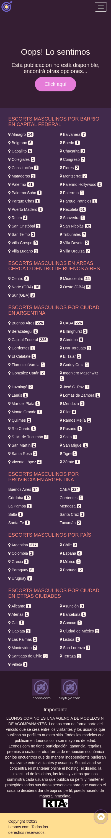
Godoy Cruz (74, 364)
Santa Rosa (22, 453)
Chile (68, 545)
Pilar (68, 412)
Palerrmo (72, 193)
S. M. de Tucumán (28, 437)
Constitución (23, 168)
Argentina (23, 545)
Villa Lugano (23, 251)
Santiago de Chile (28, 656)
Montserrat (73, 176)
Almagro (20, 134)
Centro (18, 278)
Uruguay (20, 578)
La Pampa (20, 506)
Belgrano (20, 143)
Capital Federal (28, 339)
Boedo (70, 143)
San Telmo (21, 234)
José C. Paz (74, 387)
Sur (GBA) (21, 295)
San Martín (22, 445)
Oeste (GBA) (75, 287)
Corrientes (21, 348)
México (70, 561)
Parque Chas (24, 201)
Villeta (17, 664)
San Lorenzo (75, 648)
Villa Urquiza (75, 251)
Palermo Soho (25, 193)
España (71, 553)
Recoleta (73, 209)
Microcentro (75, 278)
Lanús (18, 395)
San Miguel (74, 445)
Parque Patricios (78, 201)
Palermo (21, 184)
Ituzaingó (20, 387)
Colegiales (21, 159)
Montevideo (22, 648)
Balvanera (73, 134)
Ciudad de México (80, 631)
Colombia (20, 553)
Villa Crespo (23, 243)
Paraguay (21, 570)
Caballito (20, 151)
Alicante (19, 606)
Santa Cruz (72, 514)
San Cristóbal (24, 226)
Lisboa (70, 639)
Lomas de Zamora (80, 395)
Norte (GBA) (24, 287)
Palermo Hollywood (81, 184)
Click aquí (55, 84)
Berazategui (23, 331)
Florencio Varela (26, 364)
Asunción (72, 606)
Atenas (18, 614)
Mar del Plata (24, 403)
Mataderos (21, 176)
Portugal (71, 570)
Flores (69, 168)
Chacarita (72, 151)
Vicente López (25, 462)
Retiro (17, 218)
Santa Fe (19, 523)
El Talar (70, 356)
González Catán (26, 373)
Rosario (71, 428)
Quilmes (19, 420)
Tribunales (73, 234)
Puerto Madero (25, 209)
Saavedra (72, 218)
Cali (16, 623)
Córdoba (71, 339)
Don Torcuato (76, 348)
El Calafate (22, 356)
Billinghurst (73, 331)
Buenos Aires (26, 323)
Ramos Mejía (75, 420)
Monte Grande (25, 412)
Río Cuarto (22, 428)
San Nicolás (75, 226)
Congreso (72, 159)
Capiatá (19, 631)
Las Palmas (22, 639)
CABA (71, 323)
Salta (69, 437)
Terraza (70, 656)
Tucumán (70, 523)
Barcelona (73, 614)
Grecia (18, 561)
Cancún (71, 623)
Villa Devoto (74, 243)
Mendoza (72, 403)
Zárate (70, 462)
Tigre (68, 453)
